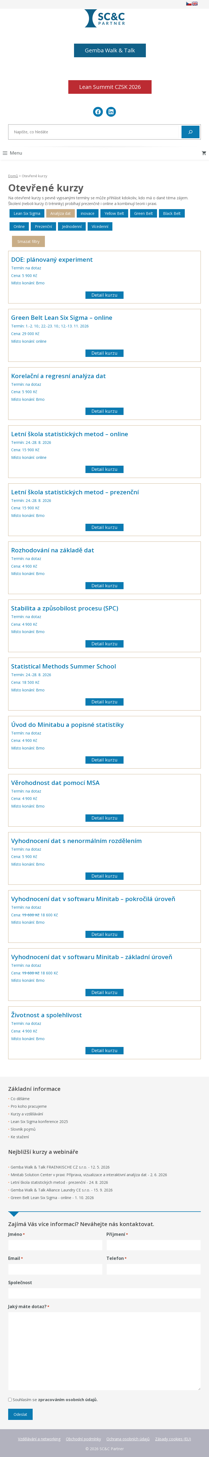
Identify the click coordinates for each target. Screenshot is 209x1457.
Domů (13, 175)
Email (15, 1258)
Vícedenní (100, 226)
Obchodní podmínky (83, 1438)
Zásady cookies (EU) (173, 1438)
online (41, 341)
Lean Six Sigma (27, 213)
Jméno (16, 1234)
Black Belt (172, 213)
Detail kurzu (104, 295)
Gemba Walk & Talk (110, 50)
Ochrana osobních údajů (128, 1438)
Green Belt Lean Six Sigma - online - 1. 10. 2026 (52, 1197)
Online (19, 226)
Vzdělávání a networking (39, 1438)
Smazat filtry (28, 241)
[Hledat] (190, 132)
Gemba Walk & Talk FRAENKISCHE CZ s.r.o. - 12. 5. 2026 (60, 1167)
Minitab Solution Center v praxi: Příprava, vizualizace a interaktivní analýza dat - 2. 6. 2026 (89, 1174)
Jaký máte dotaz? (28, 1307)
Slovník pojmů (23, 1129)
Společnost (20, 1283)
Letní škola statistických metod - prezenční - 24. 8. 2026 (59, 1182)
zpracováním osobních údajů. (68, 1399)
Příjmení (117, 1234)
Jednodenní (72, 226)
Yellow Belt (114, 213)
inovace (87, 213)
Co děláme (20, 1098)
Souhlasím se (55, 1399)
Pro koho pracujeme (29, 1106)
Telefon (116, 1258)
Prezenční (43, 226)
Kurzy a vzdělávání (27, 1113)
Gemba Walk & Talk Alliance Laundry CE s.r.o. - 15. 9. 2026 (62, 1190)
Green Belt (143, 213)
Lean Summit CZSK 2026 (110, 87)
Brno (40, 282)
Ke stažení (20, 1136)
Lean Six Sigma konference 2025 (39, 1121)
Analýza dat (60, 213)
